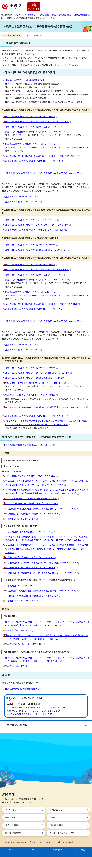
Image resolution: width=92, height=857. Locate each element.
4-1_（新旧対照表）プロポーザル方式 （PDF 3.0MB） (32, 499)
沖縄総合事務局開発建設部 (25, 689)
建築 (54, 15)
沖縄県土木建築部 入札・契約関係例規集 (25, 80)
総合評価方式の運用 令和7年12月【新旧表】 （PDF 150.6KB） (38, 225)
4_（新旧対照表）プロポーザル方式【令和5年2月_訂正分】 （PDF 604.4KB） (43, 563)
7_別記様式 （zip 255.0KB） (21, 519)
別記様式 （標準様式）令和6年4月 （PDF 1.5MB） (31, 395)
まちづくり (32, 15)
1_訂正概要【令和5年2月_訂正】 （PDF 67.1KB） (30, 532)
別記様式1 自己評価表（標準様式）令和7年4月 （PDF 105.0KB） (39, 280)
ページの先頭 (80, 850)
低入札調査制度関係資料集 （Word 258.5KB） (30, 445)
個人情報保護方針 (13, 833)
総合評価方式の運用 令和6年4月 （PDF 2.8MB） (31, 368)
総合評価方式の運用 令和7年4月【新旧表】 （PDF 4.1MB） (35, 275)
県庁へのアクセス (13, 818)
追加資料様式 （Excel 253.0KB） (23, 197)
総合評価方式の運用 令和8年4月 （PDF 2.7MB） (31, 117)
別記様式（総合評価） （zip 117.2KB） (25, 644)
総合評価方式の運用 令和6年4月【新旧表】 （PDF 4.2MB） (35, 378)
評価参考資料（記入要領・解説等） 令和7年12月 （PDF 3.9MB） (38, 230)
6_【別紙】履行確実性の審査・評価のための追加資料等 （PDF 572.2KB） (42, 591)
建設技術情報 (65, 15)
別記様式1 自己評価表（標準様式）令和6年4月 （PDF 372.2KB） (39, 383)
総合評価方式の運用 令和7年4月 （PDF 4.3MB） (31, 265)
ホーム (11, 850)
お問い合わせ (56, 810)
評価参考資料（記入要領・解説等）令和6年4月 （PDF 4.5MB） (36, 416)
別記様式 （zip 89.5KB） (19, 630)
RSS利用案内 (56, 825)
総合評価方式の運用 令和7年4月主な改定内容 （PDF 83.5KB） (38, 270)
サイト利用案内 (12, 825)
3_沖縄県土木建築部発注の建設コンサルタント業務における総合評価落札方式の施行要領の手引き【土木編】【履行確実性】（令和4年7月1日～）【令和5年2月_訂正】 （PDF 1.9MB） (46, 549)
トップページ (19, 15)
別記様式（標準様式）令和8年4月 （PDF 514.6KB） (32, 144)
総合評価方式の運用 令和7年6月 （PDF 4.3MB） (31, 245)
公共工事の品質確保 (16, 725)
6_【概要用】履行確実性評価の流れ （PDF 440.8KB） (32, 514)
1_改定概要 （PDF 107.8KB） (21, 586)
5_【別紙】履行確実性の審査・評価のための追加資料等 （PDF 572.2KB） (42, 509)
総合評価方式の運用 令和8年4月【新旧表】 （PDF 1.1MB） (35, 127)
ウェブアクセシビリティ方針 (62, 833)
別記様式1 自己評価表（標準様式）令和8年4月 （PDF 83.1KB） (38, 132)
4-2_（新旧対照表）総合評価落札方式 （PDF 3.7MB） (32, 503)
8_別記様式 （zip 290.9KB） (21, 601)
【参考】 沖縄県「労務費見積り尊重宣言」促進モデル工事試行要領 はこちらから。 (43, 173)
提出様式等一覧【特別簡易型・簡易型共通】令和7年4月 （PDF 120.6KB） (42, 304)
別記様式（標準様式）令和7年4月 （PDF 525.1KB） (32, 292)
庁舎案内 (54, 818)
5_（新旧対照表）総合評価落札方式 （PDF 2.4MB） (31, 568)
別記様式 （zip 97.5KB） (19, 666)
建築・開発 (44, 15)
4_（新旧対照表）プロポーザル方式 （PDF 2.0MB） (31, 557)
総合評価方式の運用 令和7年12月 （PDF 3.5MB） (32, 220)
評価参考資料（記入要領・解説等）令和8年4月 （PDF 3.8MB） (36, 161)
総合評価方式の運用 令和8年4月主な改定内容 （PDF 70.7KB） (38, 122)
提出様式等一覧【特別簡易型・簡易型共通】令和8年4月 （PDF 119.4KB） (42, 156)
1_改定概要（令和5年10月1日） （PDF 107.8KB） (31, 476)
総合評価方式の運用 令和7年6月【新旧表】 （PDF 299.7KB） (37, 250)
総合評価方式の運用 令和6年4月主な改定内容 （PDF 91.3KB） (38, 373)
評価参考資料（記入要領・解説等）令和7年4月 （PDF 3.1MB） (36, 309)
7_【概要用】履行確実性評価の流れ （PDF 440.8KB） (32, 596)
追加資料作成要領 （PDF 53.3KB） (24, 202)
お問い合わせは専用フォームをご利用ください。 (33, 714)
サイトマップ (11, 810)
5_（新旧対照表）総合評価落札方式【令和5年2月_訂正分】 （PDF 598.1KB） (43, 573)
